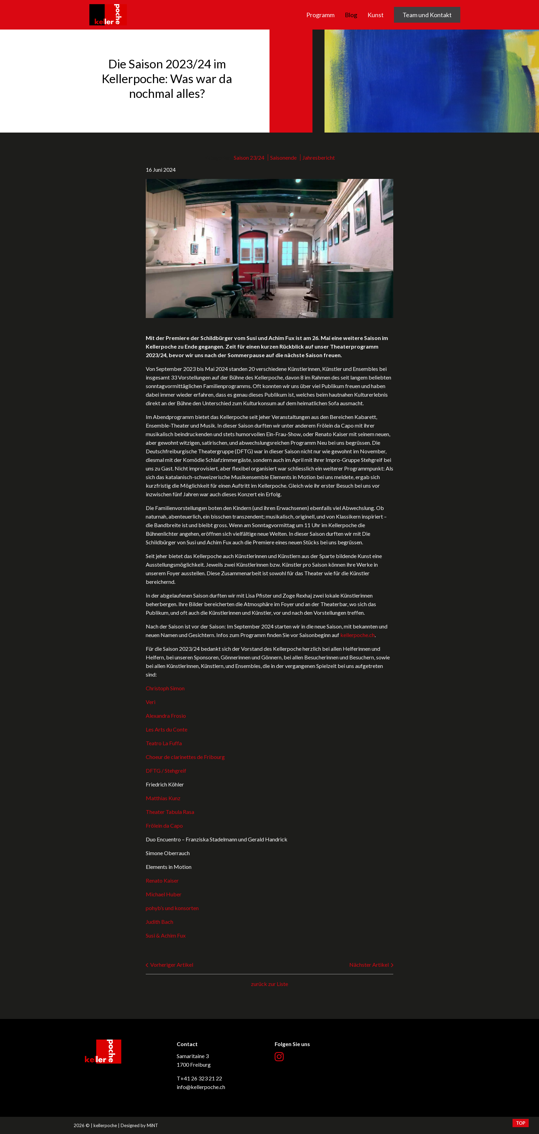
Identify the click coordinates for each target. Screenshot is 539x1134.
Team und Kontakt (427, 15)
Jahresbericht (318, 157)
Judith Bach (159, 921)
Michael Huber (164, 894)
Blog (351, 15)
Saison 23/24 (249, 157)
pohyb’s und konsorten (172, 908)
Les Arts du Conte (166, 729)
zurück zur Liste (269, 983)
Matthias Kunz (163, 798)
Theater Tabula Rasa (170, 811)
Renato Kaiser (162, 880)
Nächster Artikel (371, 964)
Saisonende (283, 157)
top (520, 1123)
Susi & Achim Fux (166, 935)
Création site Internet (443, 1125)
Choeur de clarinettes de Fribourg (185, 756)
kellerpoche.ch (108, 4)
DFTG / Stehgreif (166, 770)
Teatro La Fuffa (164, 743)
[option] (269, 81)
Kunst (375, 15)
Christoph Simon (165, 688)
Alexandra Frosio (166, 715)
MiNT (152, 1125)
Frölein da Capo (164, 825)
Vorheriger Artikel (169, 964)
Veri (150, 702)
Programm (320, 15)
